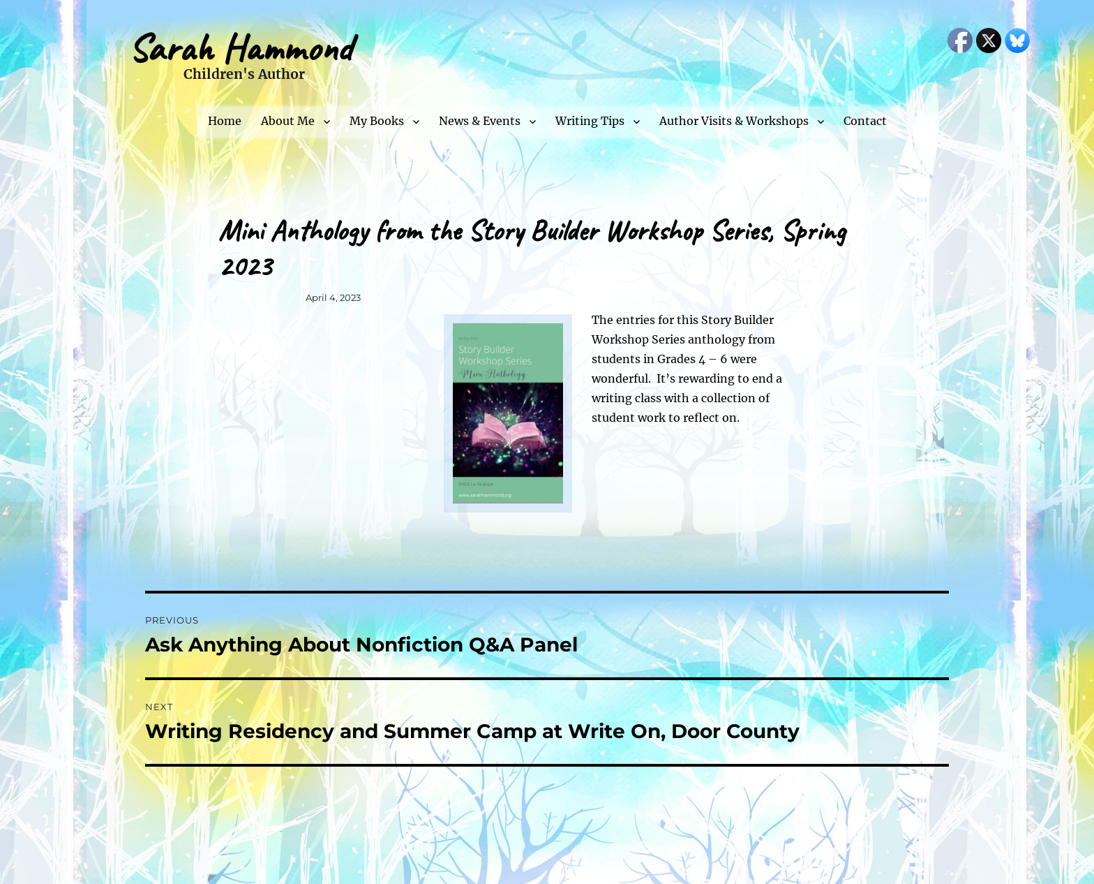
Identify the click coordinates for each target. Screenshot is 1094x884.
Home (224, 121)
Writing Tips (589, 121)
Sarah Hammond (240, 48)
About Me (288, 121)
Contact (865, 121)
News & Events (479, 121)
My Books (377, 121)
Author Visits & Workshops (734, 121)
